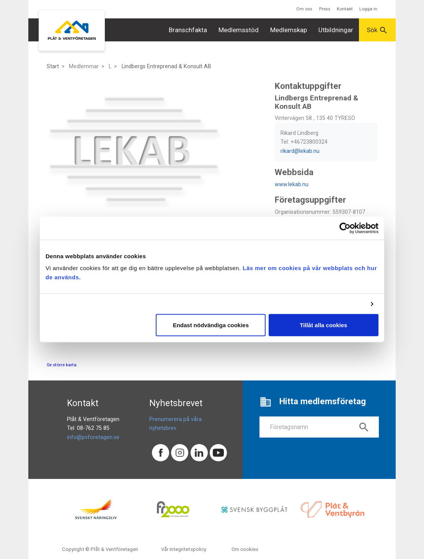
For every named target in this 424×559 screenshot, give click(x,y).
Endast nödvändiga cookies (211, 325)
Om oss (304, 8)
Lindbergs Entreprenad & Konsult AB (166, 66)
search (364, 427)
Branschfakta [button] (188, 30)
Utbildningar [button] (335, 30)
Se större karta (62, 364)
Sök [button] (377, 30)
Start (53, 66)
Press (324, 8)
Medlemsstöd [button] (239, 30)
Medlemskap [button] (288, 30)
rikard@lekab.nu (300, 151)
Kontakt (345, 8)
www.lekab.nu (291, 184)
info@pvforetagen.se (93, 437)
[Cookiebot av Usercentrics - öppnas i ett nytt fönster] (344, 228)
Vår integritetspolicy (183, 549)
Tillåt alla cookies (323, 325)
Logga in (368, 8)
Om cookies (245, 549)
